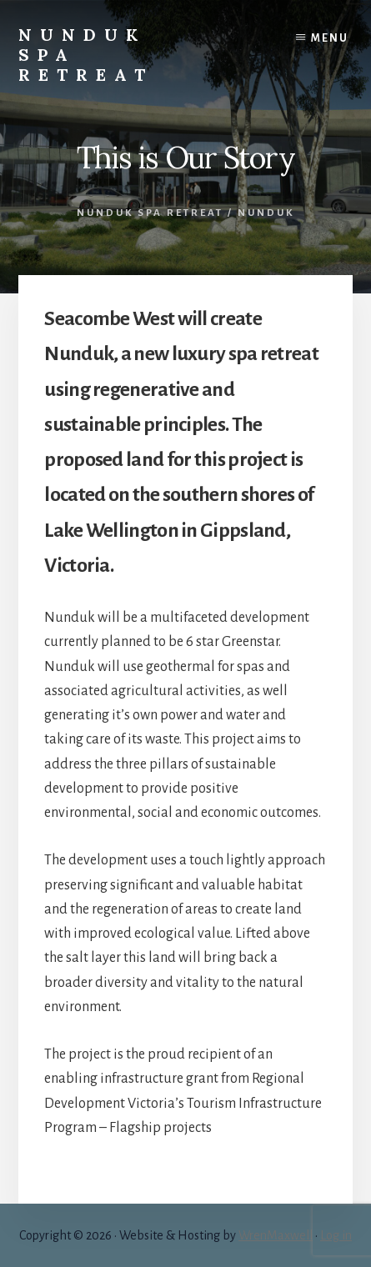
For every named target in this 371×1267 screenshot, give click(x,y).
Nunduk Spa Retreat (150, 213)
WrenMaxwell (275, 1235)
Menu (329, 38)
